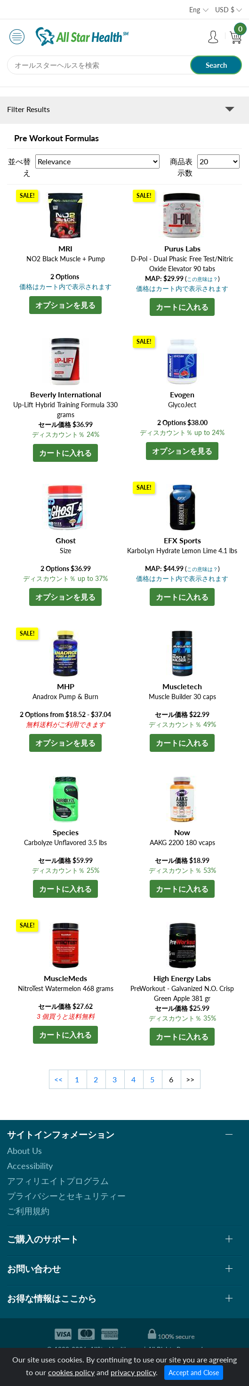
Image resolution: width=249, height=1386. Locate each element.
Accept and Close (194, 1373)
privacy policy (133, 1372)
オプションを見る (65, 304)
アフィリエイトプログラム (58, 1181)
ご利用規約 (28, 1211)
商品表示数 (181, 167)
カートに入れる (182, 306)
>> (190, 1079)
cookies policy (71, 1372)
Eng (194, 10)
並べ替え (19, 167)
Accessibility (30, 1165)
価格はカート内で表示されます (65, 286)
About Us (24, 1150)
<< (58, 1079)
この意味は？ (202, 279)
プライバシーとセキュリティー (66, 1196)
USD (224, 10)
